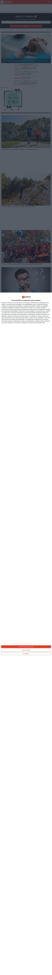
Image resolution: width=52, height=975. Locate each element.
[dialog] (26, 633)
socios (13, 302)
